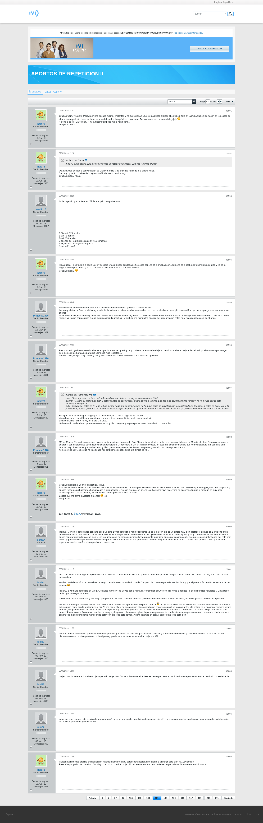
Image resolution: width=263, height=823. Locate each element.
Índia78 (41, 124)
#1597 (229, 388)
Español (11, 814)
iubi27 (40, 582)
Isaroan (41, 539)
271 (217, 798)
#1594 (229, 260)
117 (191, 798)
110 (182, 798)
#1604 (229, 714)
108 (165, 798)
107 (156, 798)
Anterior (93, 798)
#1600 (229, 527)
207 (208, 798)
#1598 (229, 437)
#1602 (229, 628)
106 (148, 798)
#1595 (229, 302)
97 (123, 798)
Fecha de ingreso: (41, 135)
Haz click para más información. (188, 33)
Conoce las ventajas (209, 48)
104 (131, 798)
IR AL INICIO (240, 814)
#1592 (229, 153)
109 (174, 798)
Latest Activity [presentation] (53, 91)
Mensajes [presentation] (35, 91)
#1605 (229, 756)
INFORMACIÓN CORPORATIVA (199, 814)
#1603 (229, 671)
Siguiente (228, 798)
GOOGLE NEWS (223, 814)
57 (115, 798)
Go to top (254, 814)
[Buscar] (210, 14)
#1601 (229, 569)
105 (139, 798)
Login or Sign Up (223, 2)
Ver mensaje (86, 160)
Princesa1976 (41, 315)
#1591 (229, 111)
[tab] (35, 92)
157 (199, 798)
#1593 (229, 196)
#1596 (229, 345)
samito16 (41, 209)
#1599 (229, 479)
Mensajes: (39, 140)
